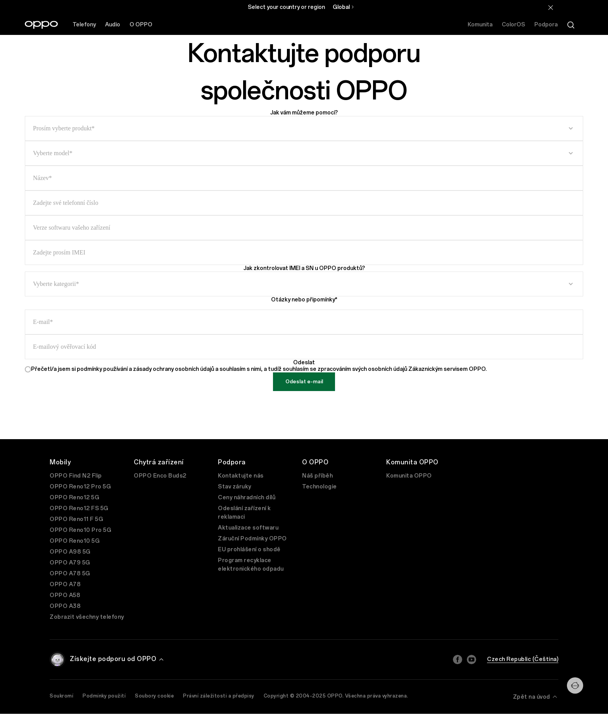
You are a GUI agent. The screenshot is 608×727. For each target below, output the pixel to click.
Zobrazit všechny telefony (87, 617)
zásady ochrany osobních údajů (174, 369)
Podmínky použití (104, 696)
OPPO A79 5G (70, 562)
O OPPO (141, 24)
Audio (112, 24)
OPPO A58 (65, 595)
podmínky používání (103, 369)
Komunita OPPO (409, 476)
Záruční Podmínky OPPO (252, 538)
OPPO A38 (65, 606)
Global (341, 7)
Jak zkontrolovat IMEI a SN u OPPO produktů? (304, 268)
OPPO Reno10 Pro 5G (80, 530)
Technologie (319, 486)
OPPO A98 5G (70, 552)
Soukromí (61, 696)
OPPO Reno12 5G (74, 497)
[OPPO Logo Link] (41, 25)
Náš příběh (317, 476)
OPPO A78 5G (70, 573)
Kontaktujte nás (241, 476)
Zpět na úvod (536, 696)
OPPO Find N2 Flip (76, 476)
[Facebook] (457, 659)
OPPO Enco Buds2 (160, 476)
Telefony (84, 24)
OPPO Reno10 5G (75, 541)
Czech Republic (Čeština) (522, 659)
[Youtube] (471, 659)
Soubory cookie (154, 696)
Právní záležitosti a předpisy (218, 696)
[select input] (304, 128)
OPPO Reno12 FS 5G (79, 508)
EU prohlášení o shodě (249, 549)
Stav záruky (234, 486)
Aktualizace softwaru (248, 527)
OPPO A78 (65, 584)
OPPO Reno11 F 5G (76, 519)
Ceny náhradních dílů (246, 497)
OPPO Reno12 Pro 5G (80, 486)
